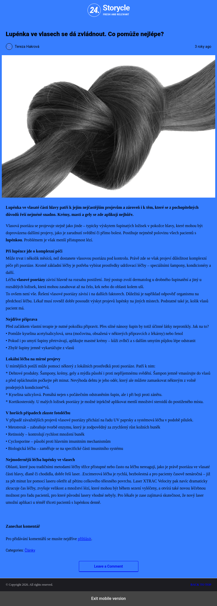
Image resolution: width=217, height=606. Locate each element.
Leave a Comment (108, 566)
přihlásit (84, 539)
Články (30, 550)
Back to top (201, 584)
